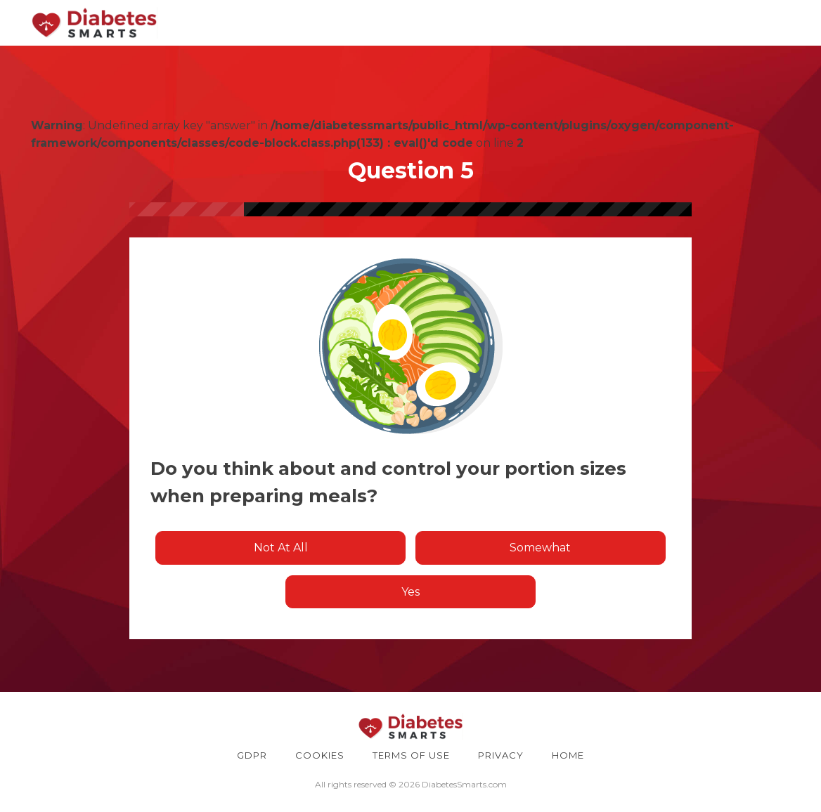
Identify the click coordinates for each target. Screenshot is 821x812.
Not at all (281, 547)
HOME (568, 755)
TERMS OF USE (411, 755)
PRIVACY (501, 755)
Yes (410, 591)
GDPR (252, 755)
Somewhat (540, 547)
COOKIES (319, 755)
